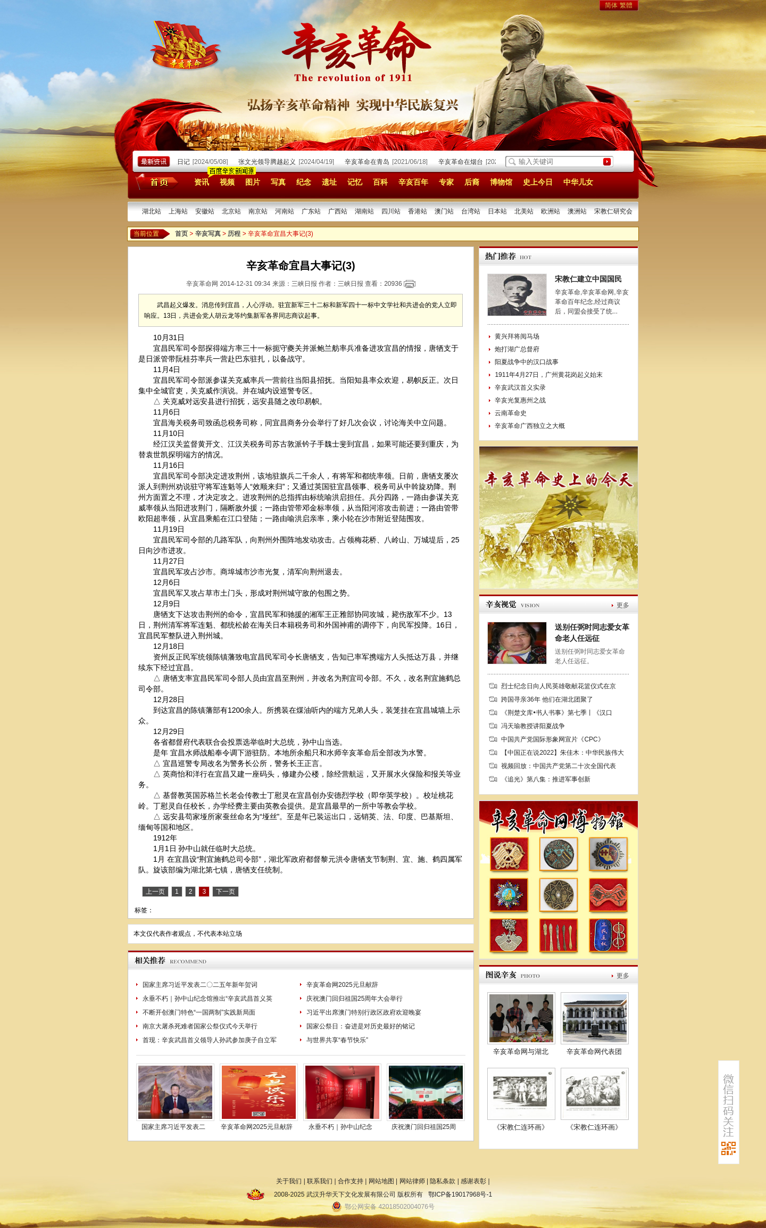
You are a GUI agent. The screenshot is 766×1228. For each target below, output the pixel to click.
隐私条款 (442, 1181)
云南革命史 (511, 413)
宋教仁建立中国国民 (588, 279)
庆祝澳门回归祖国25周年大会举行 (354, 998)
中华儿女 (578, 182)
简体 (611, 5)
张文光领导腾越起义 (269, 162)
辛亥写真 (208, 233)
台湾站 (470, 211)
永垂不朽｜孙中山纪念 (340, 1127)
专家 (446, 182)
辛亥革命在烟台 (463, 162)
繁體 (626, 5)
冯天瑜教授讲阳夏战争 (533, 726)
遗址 (329, 182)
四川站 (391, 211)
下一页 (225, 891)
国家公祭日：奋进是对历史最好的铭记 (360, 1026)
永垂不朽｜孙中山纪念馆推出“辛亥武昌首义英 (207, 998)
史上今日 (538, 182)
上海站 (178, 211)
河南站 (284, 211)
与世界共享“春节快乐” (337, 1040)
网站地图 (381, 1181)
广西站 (337, 211)
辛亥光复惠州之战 (520, 400)
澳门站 (444, 211)
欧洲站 (550, 211)
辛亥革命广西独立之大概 (530, 426)
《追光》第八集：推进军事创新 (545, 779)
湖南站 (364, 211)
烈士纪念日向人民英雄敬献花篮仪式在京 (558, 686)
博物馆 (501, 182)
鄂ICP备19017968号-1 (460, 1194)
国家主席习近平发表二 (173, 1127)
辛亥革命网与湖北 (520, 1052)
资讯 (201, 182)
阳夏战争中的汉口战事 (527, 362)
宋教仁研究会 (613, 211)
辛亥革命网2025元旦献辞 (342, 984)
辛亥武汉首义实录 (520, 387)
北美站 (524, 211)
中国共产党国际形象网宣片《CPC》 (552, 739)
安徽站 (204, 211)
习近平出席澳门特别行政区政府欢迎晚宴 (363, 1012)
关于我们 (289, 1181)
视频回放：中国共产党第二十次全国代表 (558, 766)
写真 (278, 182)
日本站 (497, 211)
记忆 (354, 182)
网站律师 (412, 1181)
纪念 (303, 182)
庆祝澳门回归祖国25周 (424, 1127)
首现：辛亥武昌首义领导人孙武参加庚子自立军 (210, 1040)
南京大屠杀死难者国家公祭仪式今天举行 (200, 1026)
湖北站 (151, 211)
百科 (380, 182)
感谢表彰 (473, 1181)
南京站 (258, 211)
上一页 (155, 891)
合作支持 (350, 1181)
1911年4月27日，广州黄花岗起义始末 (549, 374)
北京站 (231, 211)
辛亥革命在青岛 (369, 162)
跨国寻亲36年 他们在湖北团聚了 (547, 699)
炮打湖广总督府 (517, 349)
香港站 (417, 211)
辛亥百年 (413, 182)
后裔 (471, 182)
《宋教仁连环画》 (520, 1127)
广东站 (311, 211)
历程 (234, 233)
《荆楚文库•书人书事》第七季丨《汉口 (556, 712)
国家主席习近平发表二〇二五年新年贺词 (200, 984)
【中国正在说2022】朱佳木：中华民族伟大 (562, 752)
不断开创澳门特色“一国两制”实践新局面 (199, 1012)
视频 (227, 182)
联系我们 (319, 1181)
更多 (623, 605)
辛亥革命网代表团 (594, 1052)
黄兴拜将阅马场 (517, 336)
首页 (155, 181)
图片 (252, 182)
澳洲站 (577, 211)
